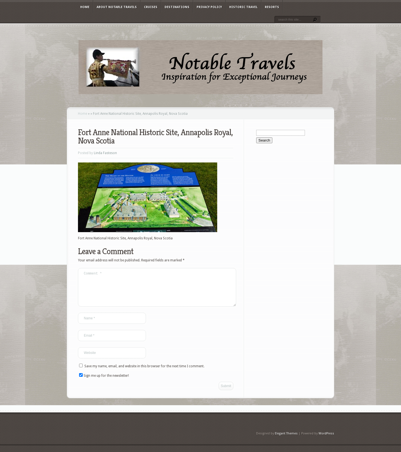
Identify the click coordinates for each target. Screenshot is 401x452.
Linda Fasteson (105, 153)
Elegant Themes (286, 440)
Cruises (150, 7)
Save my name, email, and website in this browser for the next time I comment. (144, 373)
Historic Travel (243, 7)
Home (84, 7)
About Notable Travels (117, 7)
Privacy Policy (209, 7)
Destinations (177, 7)
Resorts (272, 7)
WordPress (326, 440)
